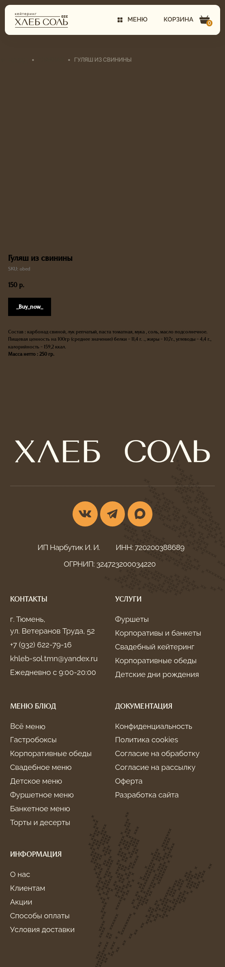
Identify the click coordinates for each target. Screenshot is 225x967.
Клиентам (27, 888)
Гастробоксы (33, 739)
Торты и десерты (40, 822)
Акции (21, 902)
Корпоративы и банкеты (158, 633)
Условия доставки (42, 929)
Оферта (129, 781)
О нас (20, 874)
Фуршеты (132, 619)
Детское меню (36, 781)
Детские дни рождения (157, 674)
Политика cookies (146, 739)
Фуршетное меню (42, 795)
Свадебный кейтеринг (155, 647)
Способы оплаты (40, 915)
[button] (133, 20)
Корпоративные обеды (156, 660)
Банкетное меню (40, 808)
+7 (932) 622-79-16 (41, 644)
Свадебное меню (41, 767)
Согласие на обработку (157, 753)
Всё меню (27, 726)
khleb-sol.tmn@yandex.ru (54, 658)
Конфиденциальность (153, 726)
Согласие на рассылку (155, 767)
